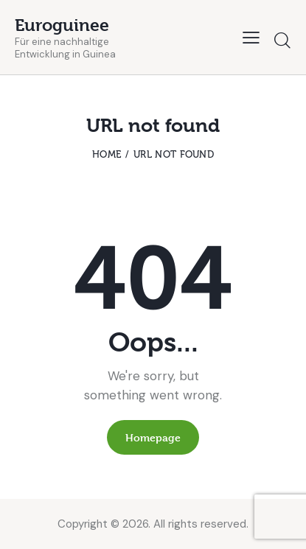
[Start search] (282, 40)
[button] (251, 37)
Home (106, 154)
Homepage (153, 437)
